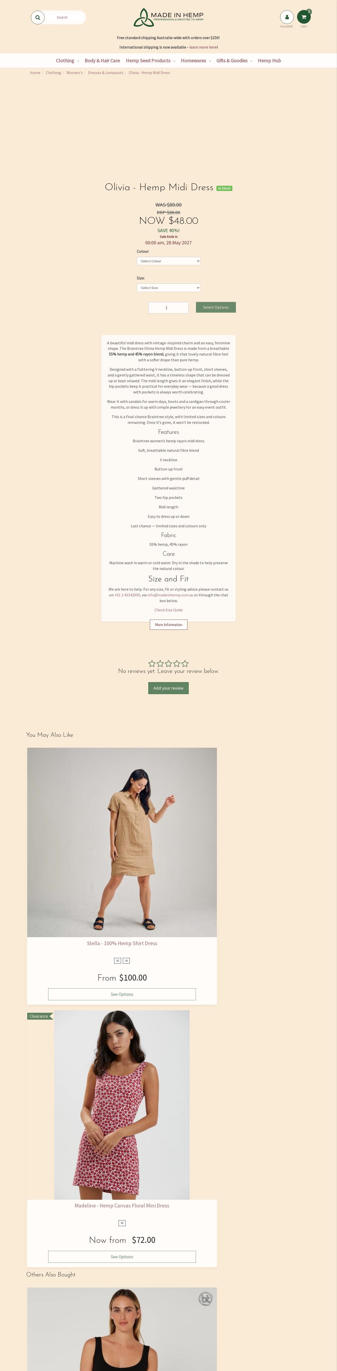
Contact (48, 1326)
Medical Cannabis (143, 1336)
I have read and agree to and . (236, 1256)
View (187, 1028)
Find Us (48, 1315)
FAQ (190, 1305)
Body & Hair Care (102, 60)
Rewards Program (48, 1347)
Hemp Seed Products (148, 60)
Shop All (96, 1305)
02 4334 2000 (266, 1314)
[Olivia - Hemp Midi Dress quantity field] (168, 307)
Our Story (48, 1305)
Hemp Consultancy (95, 1315)
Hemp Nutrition (143, 1315)
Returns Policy (190, 1336)
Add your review (168, 688)
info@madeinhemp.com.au (170, 594)
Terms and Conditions (190, 1347)
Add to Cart (214, 1028)
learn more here (203, 47)
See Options (59, 868)
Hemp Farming (95, 1347)
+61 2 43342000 (127, 594)
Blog (143, 1347)
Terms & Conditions (242, 1256)
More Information (168, 624)
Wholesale (95, 1326)
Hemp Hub (269, 60)
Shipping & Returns (48, 1336)
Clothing (65, 60)
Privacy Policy (269, 1256)
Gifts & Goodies (231, 60)
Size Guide (190, 1315)
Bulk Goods (95, 1336)
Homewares (193, 60)
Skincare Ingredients (143, 1326)
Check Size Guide (169, 609)
